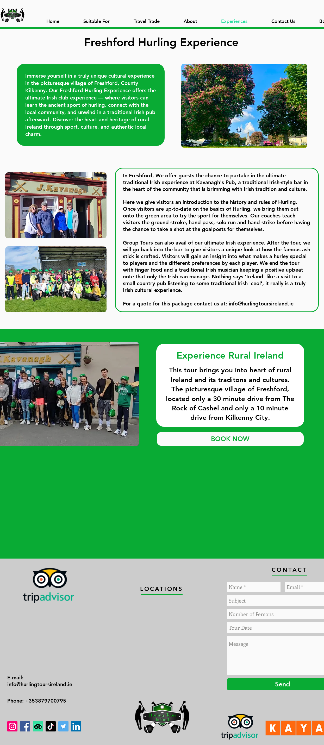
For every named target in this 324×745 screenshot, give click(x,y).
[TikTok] (51, 726)
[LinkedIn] (76, 726)
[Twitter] (63, 726)
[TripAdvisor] (38, 726)
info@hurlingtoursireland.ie (261, 303)
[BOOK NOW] (230, 438)
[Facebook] (25, 726)
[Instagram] (12, 726)
